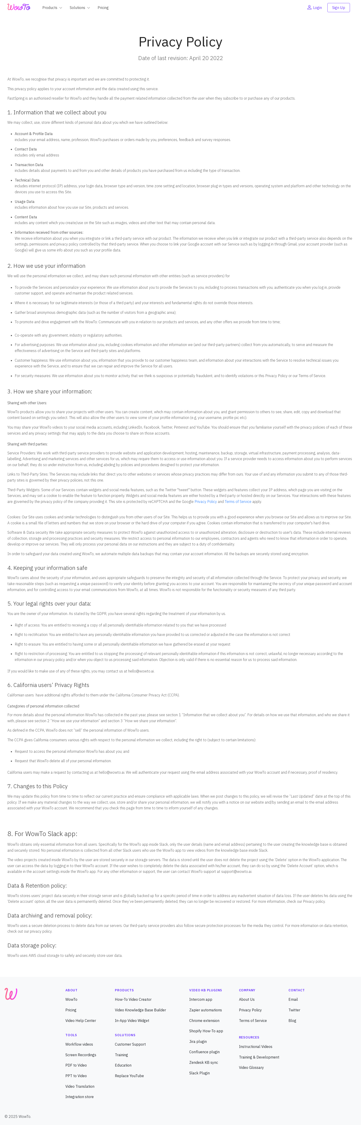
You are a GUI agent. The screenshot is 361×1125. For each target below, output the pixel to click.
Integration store (79, 1096)
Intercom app (200, 999)
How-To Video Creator (133, 999)
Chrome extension (204, 1020)
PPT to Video (76, 1075)
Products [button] (49, 7)
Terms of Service (238, 501)
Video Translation (79, 1086)
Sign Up (338, 7)
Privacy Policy (206, 501)
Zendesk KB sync (203, 1062)
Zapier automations (205, 1010)
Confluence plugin (204, 1052)
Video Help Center (80, 1020)
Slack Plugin (199, 1073)
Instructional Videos (255, 1046)
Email (293, 999)
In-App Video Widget (132, 1020)
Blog (292, 1020)
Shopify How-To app (206, 1031)
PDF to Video (76, 1065)
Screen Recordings (80, 1055)
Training (121, 1055)
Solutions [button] (77, 7)
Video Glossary (251, 1067)
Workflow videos (79, 1044)
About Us (247, 999)
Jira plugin (198, 1041)
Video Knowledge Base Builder (140, 1010)
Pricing (103, 7)
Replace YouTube (129, 1075)
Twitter (294, 1010)
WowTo (71, 999)
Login (314, 7)
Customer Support (130, 1044)
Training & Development (259, 1057)
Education (123, 1065)
